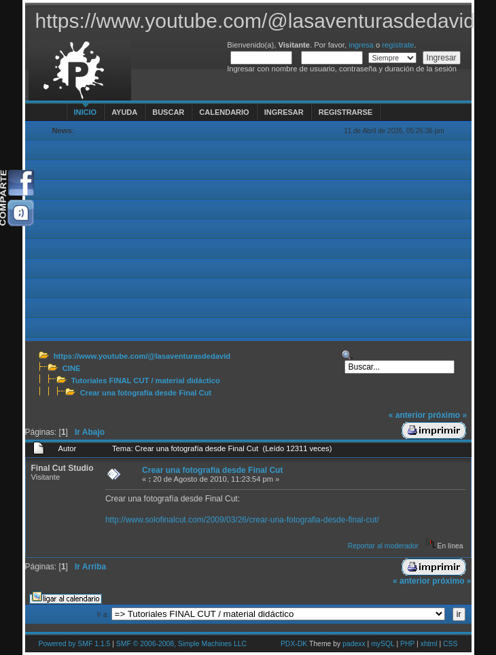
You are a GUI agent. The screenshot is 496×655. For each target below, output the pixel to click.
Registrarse (345, 112)
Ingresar (284, 112)
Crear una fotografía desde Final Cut (145, 393)
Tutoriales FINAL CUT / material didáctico (145, 380)
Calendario (224, 112)
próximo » (447, 415)
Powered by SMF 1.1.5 (75, 644)
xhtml (429, 644)
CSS (450, 644)
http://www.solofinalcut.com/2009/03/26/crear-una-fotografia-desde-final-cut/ (242, 520)
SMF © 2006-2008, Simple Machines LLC (181, 644)
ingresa (361, 45)
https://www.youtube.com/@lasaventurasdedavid (142, 356)
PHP (407, 644)
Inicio (85, 112)
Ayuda (124, 112)
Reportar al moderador (383, 546)
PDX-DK (294, 644)
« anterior (407, 415)
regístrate (398, 45)
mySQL (382, 644)
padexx (354, 644)
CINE (72, 368)
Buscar (168, 112)
